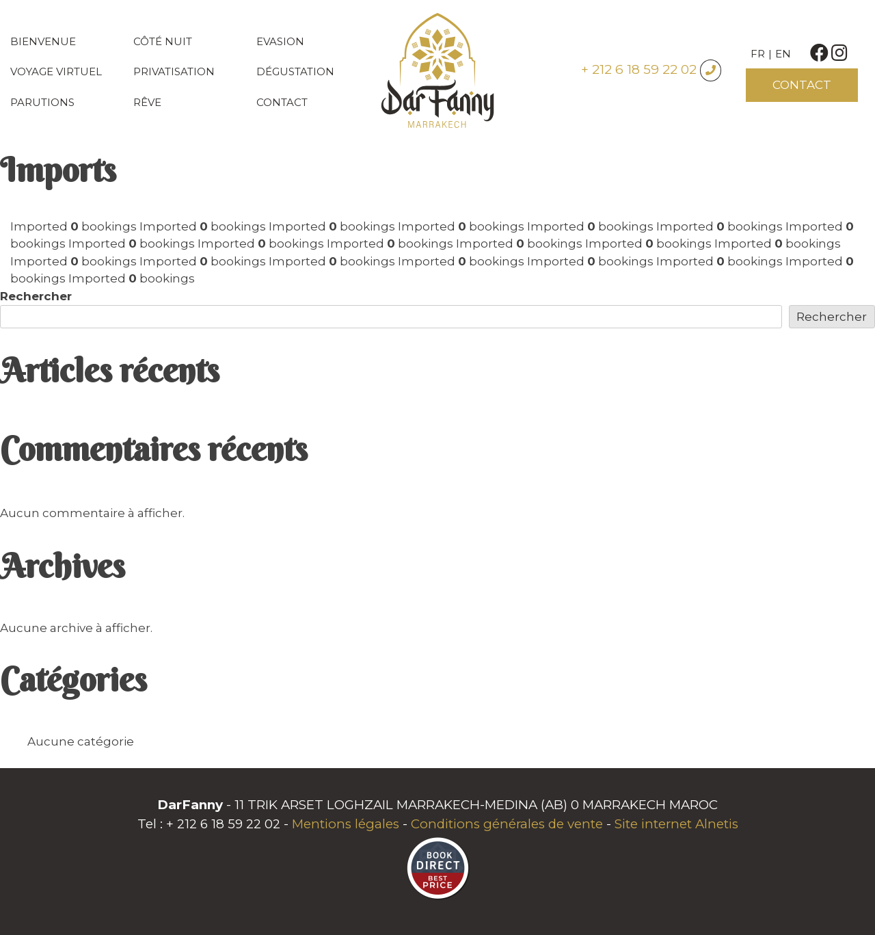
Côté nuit (162, 41)
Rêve (147, 102)
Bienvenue (43, 41)
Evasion (280, 41)
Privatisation (174, 71)
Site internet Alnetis (676, 824)
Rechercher (36, 296)
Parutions (42, 102)
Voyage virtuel (56, 71)
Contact (282, 102)
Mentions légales (345, 824)
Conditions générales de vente (507, 824)
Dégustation (295, 71)
